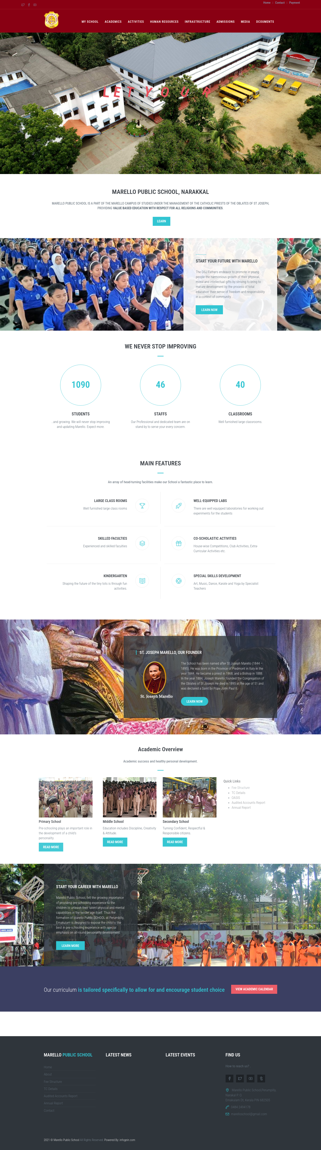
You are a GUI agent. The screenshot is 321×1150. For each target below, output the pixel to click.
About (48, 1074)
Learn (161, 221)
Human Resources (164, 22)
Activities (136, 22)
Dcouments (265, 22)
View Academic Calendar (254, 989)
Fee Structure (53, 1082)
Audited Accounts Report (60, 1096)
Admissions (225, 22)
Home (266, 3)
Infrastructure (197, 22)
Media (245, 22)
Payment (294, 3)
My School (90, 22)
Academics (113, 22)
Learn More (70, 946)
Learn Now (209, 310)
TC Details (51, 1089)
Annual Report (53, 1103)
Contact (280, 3)
